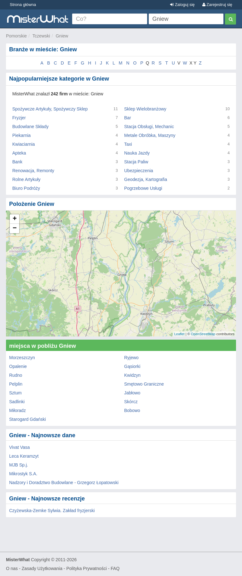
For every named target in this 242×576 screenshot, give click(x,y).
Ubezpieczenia (138, 170)
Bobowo (132, 410)
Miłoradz (17, 410)
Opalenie (18, 366)
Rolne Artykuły (26, 179)
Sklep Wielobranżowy (145, 108)
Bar (127, 117)
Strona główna (23, 4)
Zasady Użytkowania (42, 568)
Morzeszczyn (22, 357)
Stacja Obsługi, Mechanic (149, 126)
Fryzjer (19, 117)
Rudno (15, 375)
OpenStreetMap (203, 334)
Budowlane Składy (30, 126)
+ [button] (15, 219)
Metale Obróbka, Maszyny (150, 135)
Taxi (128, 144)
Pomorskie (16, 35)
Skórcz (131, 401)
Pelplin (15, 384)
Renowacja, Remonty (33, 170)
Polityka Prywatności (86, 568)
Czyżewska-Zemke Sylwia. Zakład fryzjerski (52, 510)
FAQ (115, 568)
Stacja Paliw (136, 161)
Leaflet (179, 334)
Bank (17, 161)
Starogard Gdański (27, 419)
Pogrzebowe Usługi (143, 188)
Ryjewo (131, 357)
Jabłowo (132, 392)
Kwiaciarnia (23, 144)
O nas (12, 568)
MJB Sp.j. (18, 464)
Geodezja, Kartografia (145, 179)
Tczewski (41, 35)
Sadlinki (17, 401)
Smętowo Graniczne (144, 384)
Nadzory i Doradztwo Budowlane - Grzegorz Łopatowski (63, 482)
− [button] (15, 228)
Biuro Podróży (26, 188)
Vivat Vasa (19, 447)
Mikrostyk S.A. (23, 473)
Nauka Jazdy (137, 152)
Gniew (62, 35)
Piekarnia (21, 135)
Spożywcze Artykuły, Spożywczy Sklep (50, 108)
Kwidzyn (132, 375)
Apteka (19, 152)
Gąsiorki (132, 366)
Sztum (15, 392)
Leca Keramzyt (23, 456)
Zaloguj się (182, 4)
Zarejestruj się (217, 4)
